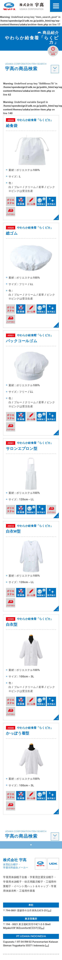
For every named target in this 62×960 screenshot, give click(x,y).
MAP (51, 910)
